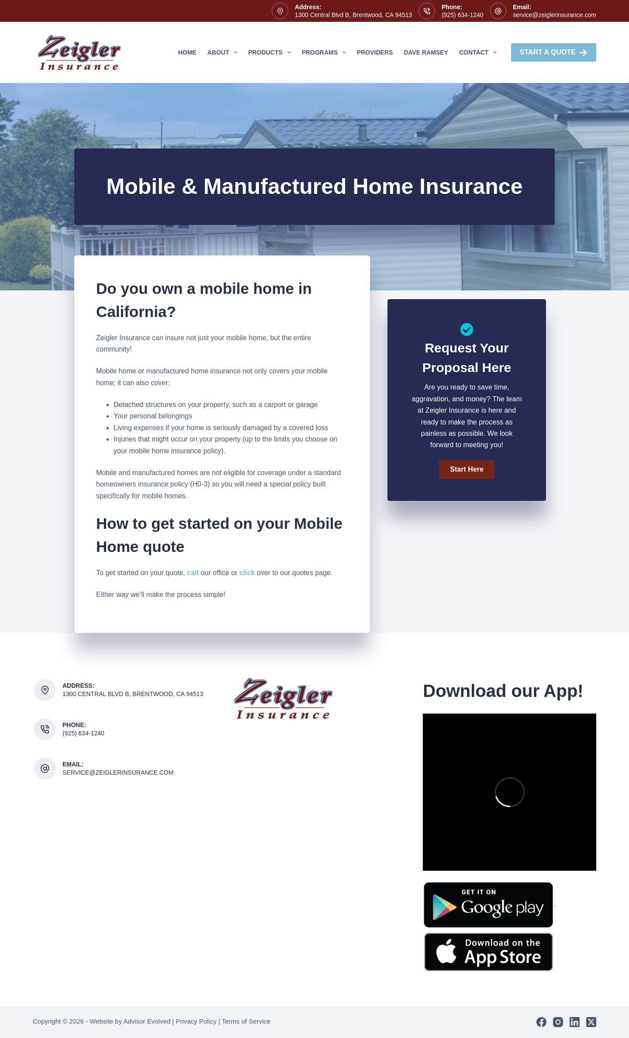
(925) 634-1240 (463, 14)
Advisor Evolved (147, 1021)
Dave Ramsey (426, 52)
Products (271, 52)
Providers (375, 52)
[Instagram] (558, 1022)
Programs (325, 52)
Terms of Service (246, 1021)
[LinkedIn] (575, 1022)
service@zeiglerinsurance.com (554, 14)
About (224, 52)
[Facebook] (541, 1022)
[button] (466, 469)
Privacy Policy (196, 1021)
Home (187, 52)
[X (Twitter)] (591, 1022)
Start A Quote (554, 52)
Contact (479, 52)
